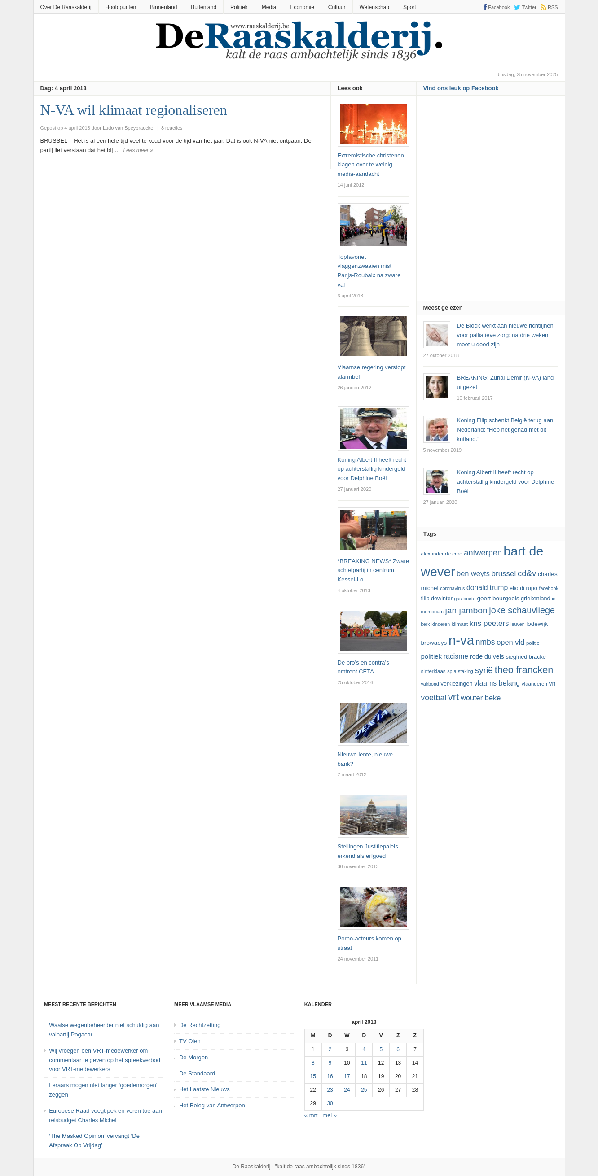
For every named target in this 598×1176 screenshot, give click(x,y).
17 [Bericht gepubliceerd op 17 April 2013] (347, 1076)
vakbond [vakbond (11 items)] (430, 683)
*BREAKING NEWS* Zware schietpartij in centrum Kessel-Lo (373, 570)
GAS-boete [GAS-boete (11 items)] (464, 598)
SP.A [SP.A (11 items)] (451, 671)
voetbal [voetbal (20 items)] (434, 697)
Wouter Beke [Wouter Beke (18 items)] (481, 698)
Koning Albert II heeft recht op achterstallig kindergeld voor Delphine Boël (372, 469)
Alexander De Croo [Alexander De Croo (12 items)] (441, 553)
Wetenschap (375, 7)
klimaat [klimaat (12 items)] (460, 624)
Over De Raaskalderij (66, 7)
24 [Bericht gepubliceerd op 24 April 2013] (347, 1090)
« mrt (311, 1115)
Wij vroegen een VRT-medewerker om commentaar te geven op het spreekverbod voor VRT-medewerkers (104, 1060)
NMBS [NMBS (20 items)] (485, 642)
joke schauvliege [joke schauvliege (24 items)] (522, 610)
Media (269, 7)
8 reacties (172, 128)
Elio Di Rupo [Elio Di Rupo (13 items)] (523, 588)
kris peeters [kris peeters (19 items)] (489, 623)
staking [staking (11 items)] (465, 671)
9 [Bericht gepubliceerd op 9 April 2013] (330, 1063)
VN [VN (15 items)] (552, 683)
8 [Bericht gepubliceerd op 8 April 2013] (313, 1063)
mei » (329, 1115)
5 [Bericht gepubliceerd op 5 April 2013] (381, 1049)
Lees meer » (138, 150)
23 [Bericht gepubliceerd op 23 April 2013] (330, 1090)
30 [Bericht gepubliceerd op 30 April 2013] (330, 1103)
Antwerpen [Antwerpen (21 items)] (483, 552)
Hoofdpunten (121, 7)
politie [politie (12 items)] (533, 643)
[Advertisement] (490, 201)
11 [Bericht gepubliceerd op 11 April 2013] (364, 1063)
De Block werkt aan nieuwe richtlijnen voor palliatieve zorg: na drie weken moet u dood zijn (505, 335)
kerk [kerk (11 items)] (425, 624)
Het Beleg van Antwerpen (212, 1105)
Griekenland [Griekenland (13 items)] (535, 598)
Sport (409, 7)
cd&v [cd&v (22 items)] (527, 573)
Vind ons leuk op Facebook (461, 88)
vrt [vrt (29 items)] (453, 697)
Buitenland (203, 7)
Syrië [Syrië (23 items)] (484, 670)
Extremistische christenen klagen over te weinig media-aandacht (371, 165)
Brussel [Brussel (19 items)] (504, 573)
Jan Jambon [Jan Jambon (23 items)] (466, 610)
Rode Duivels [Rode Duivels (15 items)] (487, 656)
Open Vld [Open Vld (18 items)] (510, 642)
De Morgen (193, 1057)
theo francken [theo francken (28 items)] (524, 669)
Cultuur (337, 7)
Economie (302, 7)
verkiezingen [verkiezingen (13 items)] (456, 684)
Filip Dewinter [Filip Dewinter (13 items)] (437, 598)
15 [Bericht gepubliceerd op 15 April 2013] (313, 1076)
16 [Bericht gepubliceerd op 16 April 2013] (330, 1076)
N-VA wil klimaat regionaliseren (133, 110)
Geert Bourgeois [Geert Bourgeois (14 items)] (498, 598)
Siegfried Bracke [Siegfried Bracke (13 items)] (525, 657)
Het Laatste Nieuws (204, 1089)
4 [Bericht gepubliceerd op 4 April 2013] (364, 1049)
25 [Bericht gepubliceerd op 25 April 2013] (364, 1090)
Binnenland (163, 7)
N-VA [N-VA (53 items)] (461, 640)
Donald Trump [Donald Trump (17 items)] (487, 587)
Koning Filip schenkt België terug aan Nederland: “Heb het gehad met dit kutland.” (505, 429)
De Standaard (197, 1073)
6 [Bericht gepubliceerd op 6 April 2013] (398, 1049)
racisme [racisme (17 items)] (456, 656)
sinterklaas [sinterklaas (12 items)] (433, 671)
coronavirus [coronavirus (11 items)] (452, 588)
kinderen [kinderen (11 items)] (440, 624)
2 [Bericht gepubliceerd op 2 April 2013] (330, 1049)
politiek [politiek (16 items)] (431, 656)
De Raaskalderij (252, 1166)
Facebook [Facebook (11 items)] (548, 588)
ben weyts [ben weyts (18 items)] (473, 573)
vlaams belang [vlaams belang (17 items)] (497, 683)
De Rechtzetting (200, 1025)
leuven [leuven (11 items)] (517, 624)
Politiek (239, 7)
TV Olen (190, 1041)
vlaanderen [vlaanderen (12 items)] (534, 683)
